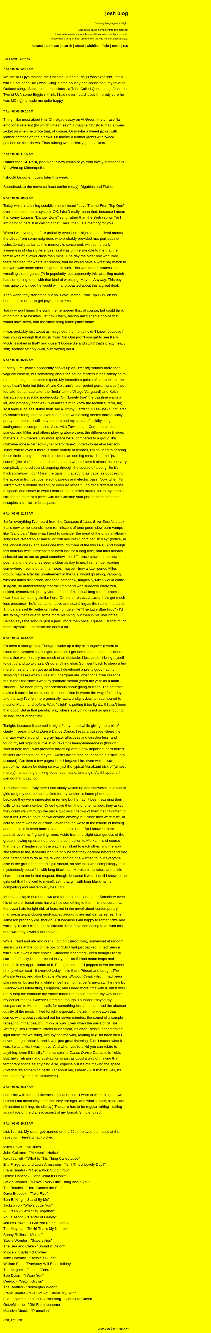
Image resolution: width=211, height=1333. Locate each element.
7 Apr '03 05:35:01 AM (18, 111)
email (116, 46)
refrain (25, 1058)
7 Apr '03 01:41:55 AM (18, 154)
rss (125, 46)
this (44, 119)
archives (52, 46)
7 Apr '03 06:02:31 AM (18, 68)
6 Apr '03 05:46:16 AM (18, 360)
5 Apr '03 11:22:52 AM (18, 637)
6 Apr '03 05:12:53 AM (18, 513)
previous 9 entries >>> (113, 1328)
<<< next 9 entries (17, 59)
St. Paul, (30, 162)
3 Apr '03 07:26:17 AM (18, 1086)
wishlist (93, 46)
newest (37, 46)
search (67, 46)
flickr (105, 46)
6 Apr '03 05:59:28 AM (18, 197)
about (79, 46)
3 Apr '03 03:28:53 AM (18, 1123)
